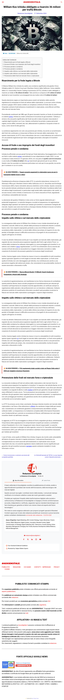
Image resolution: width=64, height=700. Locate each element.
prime (11, 116)
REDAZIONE (17, 567)
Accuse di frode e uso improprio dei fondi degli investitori (22, 64)
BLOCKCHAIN (12, 53)
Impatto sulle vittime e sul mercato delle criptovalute (20, 71)
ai (28, 161)
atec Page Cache (35, 698)
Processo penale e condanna (13, 67)
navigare (29, 446)
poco (18, 246)
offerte (32, 406)
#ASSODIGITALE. (31, 2)
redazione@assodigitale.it (32, 535)
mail (26, 613)
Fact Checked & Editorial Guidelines (18, 545)
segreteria (42, 605)
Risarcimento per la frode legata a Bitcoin (17, 62)
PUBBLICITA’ (6, 567)
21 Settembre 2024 (40, 13)
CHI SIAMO (27, 567)
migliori (30, 390)
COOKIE (7, 569)
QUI (49, 601)
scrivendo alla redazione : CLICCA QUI (38, 515)
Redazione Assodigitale (25, 13)
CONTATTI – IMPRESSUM (42, 567)
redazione (15, 597)
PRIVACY (57, 567)
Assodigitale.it (23, 625)
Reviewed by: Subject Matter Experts (18, 548)
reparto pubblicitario (8, 591)
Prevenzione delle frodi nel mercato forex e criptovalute (21, 76)
